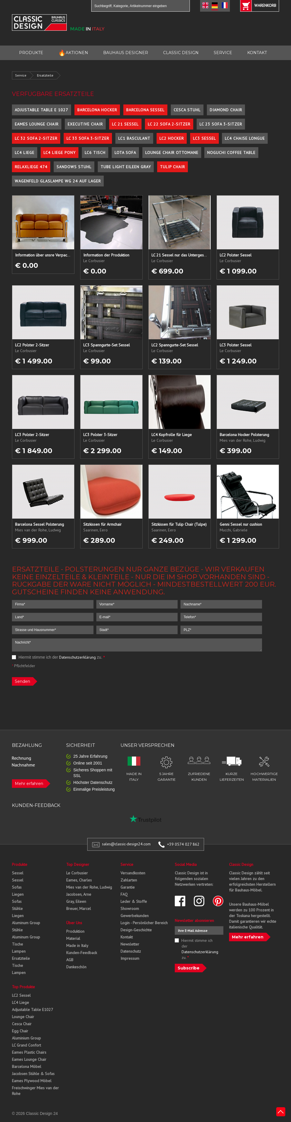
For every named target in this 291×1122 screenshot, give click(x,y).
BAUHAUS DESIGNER (125, 52)
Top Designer (77, 864)
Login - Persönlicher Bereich (144, 922)
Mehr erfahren (29, 783)
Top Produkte (23, 986)
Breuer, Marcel (78, 908)
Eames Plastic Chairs (29, 1052)
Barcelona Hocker (97, 109)
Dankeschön (76, 966)
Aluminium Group (26, 1038)
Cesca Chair (22, 1023)
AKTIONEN (73, 52)
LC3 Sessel (204, 138)
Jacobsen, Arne (78, 894)
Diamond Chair (226, 109)
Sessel (17, 873)
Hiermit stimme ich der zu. (58, 657)
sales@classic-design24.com (126, 844)
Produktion (75, 931)
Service (20, 75)
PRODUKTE (31, 52)
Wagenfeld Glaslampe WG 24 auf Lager (58, 181)
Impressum (129, 958)
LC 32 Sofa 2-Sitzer (36, 138)
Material (73, 938)
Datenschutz (130, 951)
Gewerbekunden (134, 915)
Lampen (19, 951)
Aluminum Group (26, 922)
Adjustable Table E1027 (32, 1009)
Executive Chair (85, 124)
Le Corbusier (77, 873)
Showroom (129, 908)
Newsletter (129, 944)
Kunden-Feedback (81, 952)
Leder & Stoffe (133, 901)
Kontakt (126, 937)
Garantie (127, 887)
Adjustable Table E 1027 (41, 109)
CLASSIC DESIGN (181, 52)
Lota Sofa (125, 152)
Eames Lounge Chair (37, 124)
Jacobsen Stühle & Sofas (33, 1073)
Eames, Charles (79, 880)
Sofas (17, 887)
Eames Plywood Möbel (31, 1080)
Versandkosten (132, 873)
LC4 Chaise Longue (245, 138)
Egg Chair (20, 1030)
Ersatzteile (45, 75)
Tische (17, 944)
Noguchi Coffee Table (231, 152)
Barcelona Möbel (26, 1066)
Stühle (17, 908)
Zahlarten (128, 880)
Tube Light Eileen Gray (126, 166)
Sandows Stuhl (74, 166)
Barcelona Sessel (145, 109)
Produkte (19, 864)
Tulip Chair (172, 166)
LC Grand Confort (26, 1045)
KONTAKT (257, 52)
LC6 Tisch (95, 152)
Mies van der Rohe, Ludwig (89, 887)
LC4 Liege (24, 152)
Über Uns (74, 922)
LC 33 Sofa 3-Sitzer (87, 138)
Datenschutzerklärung (77, 657)
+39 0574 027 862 (183, 844)
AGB (69, 959)
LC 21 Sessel (125, 124)
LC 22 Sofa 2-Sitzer (169, 124)
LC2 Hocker (171, 138)
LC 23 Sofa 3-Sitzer (220, 124)
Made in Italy (77, 945)
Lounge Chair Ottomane (171, 152)
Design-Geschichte (136, 929)
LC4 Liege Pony (59, 152)
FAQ (124, 894)
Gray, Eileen (76, 901)
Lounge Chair (23, 1016)
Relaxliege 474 (31, 166)
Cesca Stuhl (187, 109)
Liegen (18, 894)
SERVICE (223, 52)
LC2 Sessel (21, 995)
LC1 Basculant (134, 138)
